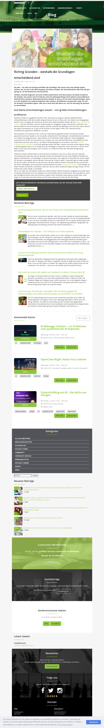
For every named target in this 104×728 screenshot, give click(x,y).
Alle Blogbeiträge (22, 437)
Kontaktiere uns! (63, 590)
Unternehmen (49, 8)
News (17, 469)
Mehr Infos (59, 346)
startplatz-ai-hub (25, 342)
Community (19, 451)
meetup (46, 375)
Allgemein (32, 80)
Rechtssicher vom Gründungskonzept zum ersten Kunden (43, 517)
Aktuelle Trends (22, 462)
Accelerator (34, 8)
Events (79, 8)
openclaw (37, 375)
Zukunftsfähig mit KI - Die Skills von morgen (64, 393)
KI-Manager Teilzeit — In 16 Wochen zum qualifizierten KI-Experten (63, 326)
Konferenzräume (65, 8)
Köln (46, 623)
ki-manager (37, 342)
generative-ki (60, 410)
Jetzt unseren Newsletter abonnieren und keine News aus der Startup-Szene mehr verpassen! (49, 183)
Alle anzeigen (83, 317)
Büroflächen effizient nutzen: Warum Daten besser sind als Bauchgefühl (48, 527)
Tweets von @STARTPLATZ (23, 645)
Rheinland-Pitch (22, 458)
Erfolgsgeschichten (23, 441)
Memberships (21, 8)
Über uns (20, 13)
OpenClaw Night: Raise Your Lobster (63, 358)
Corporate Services (23, 455)
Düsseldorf (55, 623)
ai (16, 342)
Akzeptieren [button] (93, 722)
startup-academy (21, 410)
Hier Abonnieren (52, 665)
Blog (30, 13)
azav (46, 342)
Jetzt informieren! (52, 561)
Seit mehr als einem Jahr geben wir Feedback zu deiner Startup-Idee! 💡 (51, 271)
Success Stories (21, 448)
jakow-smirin (72, 410)
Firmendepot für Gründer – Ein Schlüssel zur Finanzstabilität (46, 230)
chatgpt (32, 410)
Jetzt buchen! (71, 346)
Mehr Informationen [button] (65, 725)
